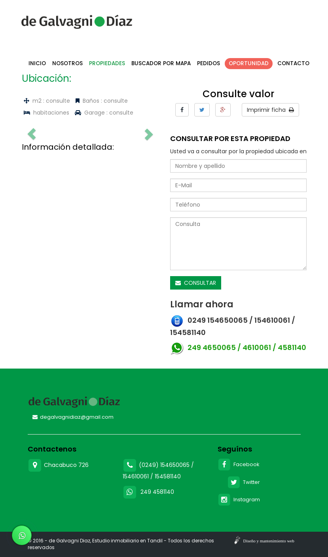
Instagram (239, 499)
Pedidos (208, 63)
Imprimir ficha (270, 110)
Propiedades (107, 63)
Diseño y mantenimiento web (268, 540)
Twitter (243, 482)
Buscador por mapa (161, 63)
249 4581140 (157, 492)
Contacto (293, 63)
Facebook (239, 464)
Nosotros (67, 63)
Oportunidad (249, 63)
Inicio (37, 63)
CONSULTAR (195, 283)
